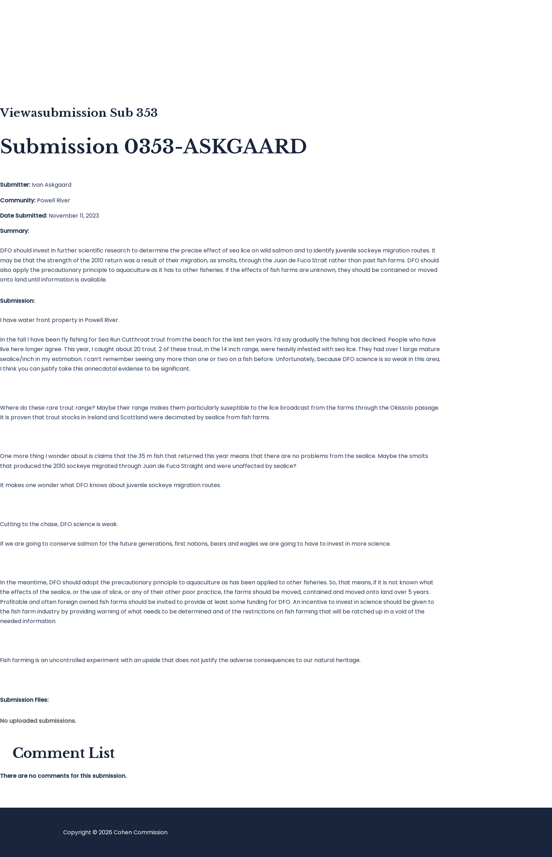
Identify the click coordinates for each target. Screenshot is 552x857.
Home (36, 20)
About (36, 76)
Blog (34, 48)
